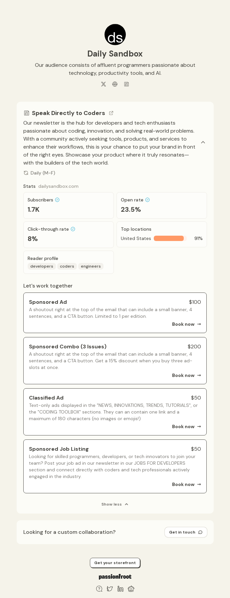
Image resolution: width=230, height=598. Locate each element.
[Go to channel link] (111, 113)
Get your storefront (115, 562)
